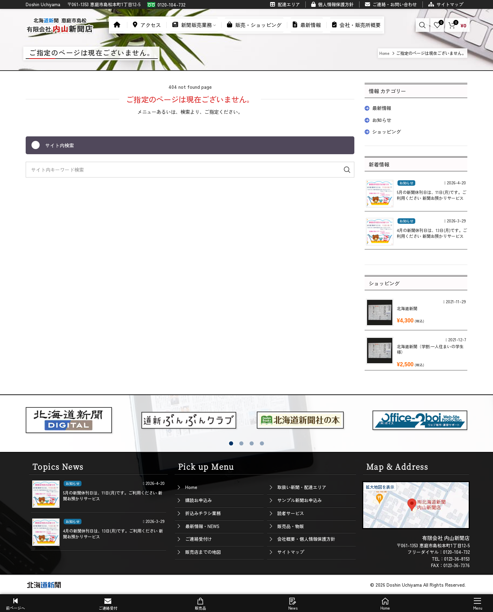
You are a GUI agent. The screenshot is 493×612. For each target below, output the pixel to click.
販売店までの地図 (203, 552)
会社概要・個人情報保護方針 (306, 539)
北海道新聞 (407, 308)
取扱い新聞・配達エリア (301, 487)
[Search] (422, 25)
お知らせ (381, 120)
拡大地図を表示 (380, 487)
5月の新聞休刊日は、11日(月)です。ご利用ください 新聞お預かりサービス (431, 195)
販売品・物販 (290, 526)
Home (191, 487)
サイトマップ (290, 552)
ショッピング (386, 131)
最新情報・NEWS (202, 526)
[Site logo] (60, 24)
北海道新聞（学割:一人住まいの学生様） (430, 349)
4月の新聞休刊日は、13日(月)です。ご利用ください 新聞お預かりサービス (432, 233)
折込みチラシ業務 (203, 513)
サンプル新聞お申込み (299, 500)
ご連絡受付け (198, 539)
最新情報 (381, 108)
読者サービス (290, 513)
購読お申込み (198, 500)
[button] (231, 443)
